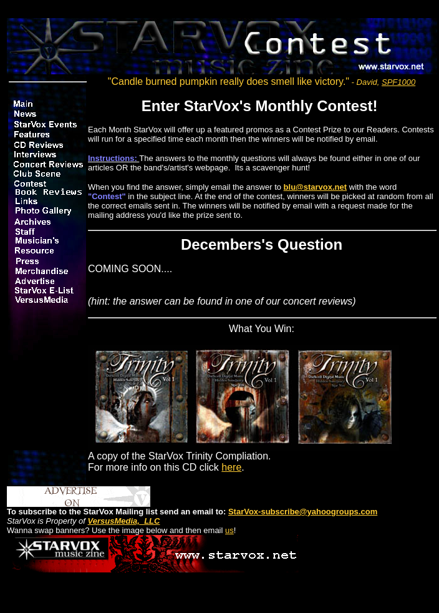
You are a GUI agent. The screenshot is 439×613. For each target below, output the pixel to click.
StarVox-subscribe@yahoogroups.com (302, 511)
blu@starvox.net (315, 187)
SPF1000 (398, 82)
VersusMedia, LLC (124, 521)
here (231, 467)
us (229, 530)
